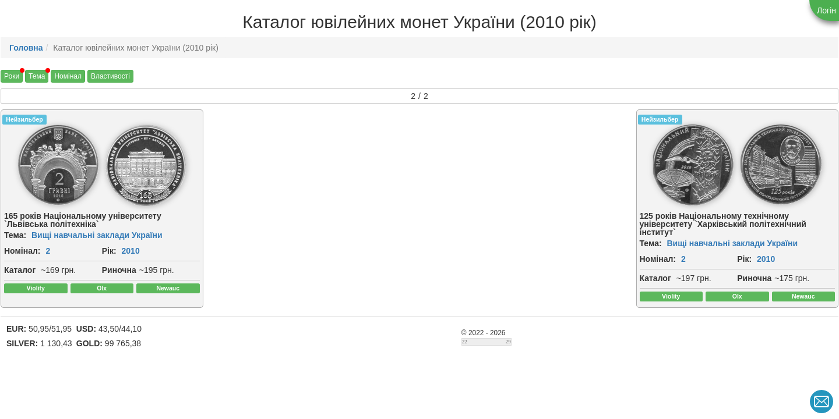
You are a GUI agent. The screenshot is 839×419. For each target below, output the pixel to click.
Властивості (110, 76)
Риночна (119, 270)
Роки (11, 76)
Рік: (109, 251)
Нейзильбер (24, 119)
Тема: (15, 235)
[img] (58, 165)
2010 (131, 250)
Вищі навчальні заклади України (97, 235)
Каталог (20, 270)
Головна (26, 47)
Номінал (68, 76)
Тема (37, 76)
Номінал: (22, 251)
